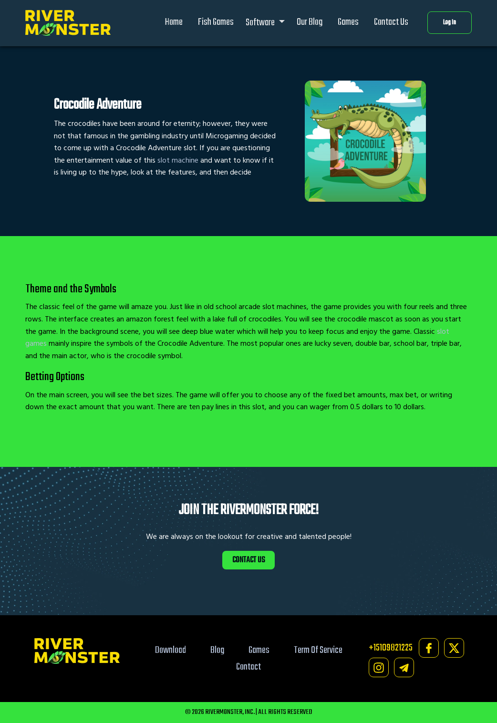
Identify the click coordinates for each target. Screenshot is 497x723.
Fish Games (216, 22)
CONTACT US (248, 560)
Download (170, 650)
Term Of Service (318, 650)
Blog (217, 650)
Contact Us (391, 22)
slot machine (177, 160)
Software (261, 22)
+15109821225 (391, 647)
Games (348, 22)
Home (174, 22)
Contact (248, 667)
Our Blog (309, 22)
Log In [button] (449, 22)
